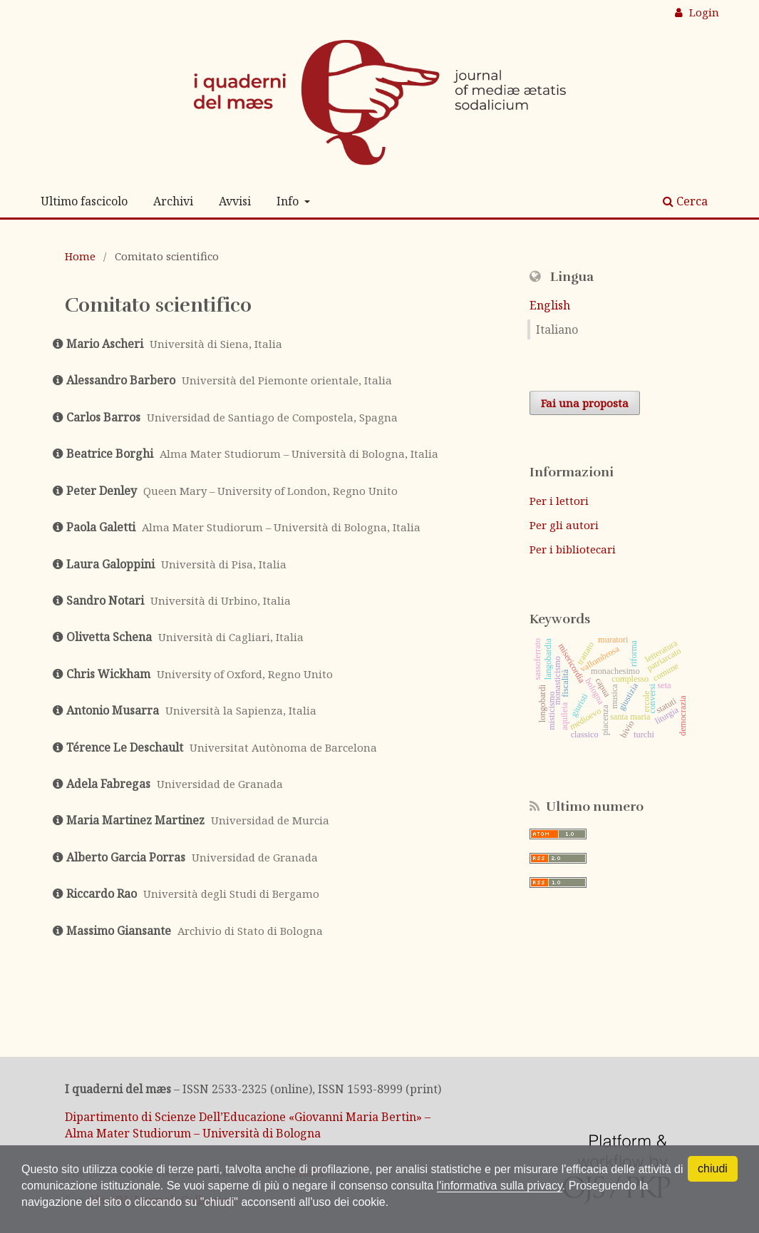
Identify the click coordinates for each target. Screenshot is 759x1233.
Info (289, 201)
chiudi (713, 1168)
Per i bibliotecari (573, 549)
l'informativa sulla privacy (499, 1186)
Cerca (685, 201)
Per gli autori (564, 525)
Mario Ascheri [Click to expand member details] (104, 344)
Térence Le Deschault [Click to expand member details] (124, 747)
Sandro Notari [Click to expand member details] (105, 600)
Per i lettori (559, 500)
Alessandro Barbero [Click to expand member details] (120, 380)
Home (80, 256)
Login (702, 12)
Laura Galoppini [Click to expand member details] (110, 564)
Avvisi (235, 201)
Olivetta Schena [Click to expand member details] (109, 637)
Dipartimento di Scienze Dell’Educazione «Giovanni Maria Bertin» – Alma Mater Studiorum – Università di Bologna (247, 1125)
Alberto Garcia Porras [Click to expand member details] (125, 857)
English (550, 305)
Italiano (557, 329)
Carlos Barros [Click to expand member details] (103, 417)
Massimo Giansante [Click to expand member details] (118, 930)
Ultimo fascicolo (84, 201)
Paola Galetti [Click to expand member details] (100, 527)
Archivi (173, 201)
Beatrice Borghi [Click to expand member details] (109, 453)
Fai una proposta (585, 403)
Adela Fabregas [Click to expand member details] (108, 784)
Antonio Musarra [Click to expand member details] (112, 710)
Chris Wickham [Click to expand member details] (108, 674)
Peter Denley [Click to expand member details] (101, 490)
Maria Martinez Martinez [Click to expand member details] (135, 820)
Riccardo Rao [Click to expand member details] (101, 893)
